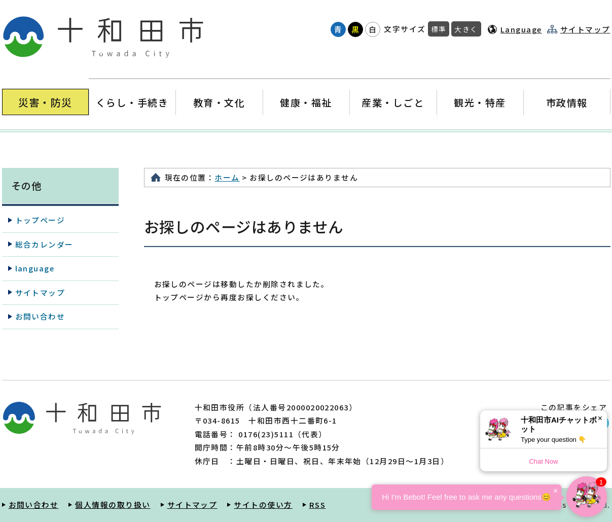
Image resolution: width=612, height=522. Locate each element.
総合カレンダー (44, 244)
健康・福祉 (306, 102)
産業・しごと (392, 102)
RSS (317, 504)
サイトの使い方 (263, 504)
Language (521, 29)
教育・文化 (219, 102)
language (35, 268)
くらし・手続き (132, 102)
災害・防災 (45, 102)
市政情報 (567, 102)
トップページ (40, 220)
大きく (466, 29)
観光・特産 (480, 102)
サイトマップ (585, 29)
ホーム (226, 177)
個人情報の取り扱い (112, 504)
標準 (439, 29)
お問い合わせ (40, 316)
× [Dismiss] (600, 418)
